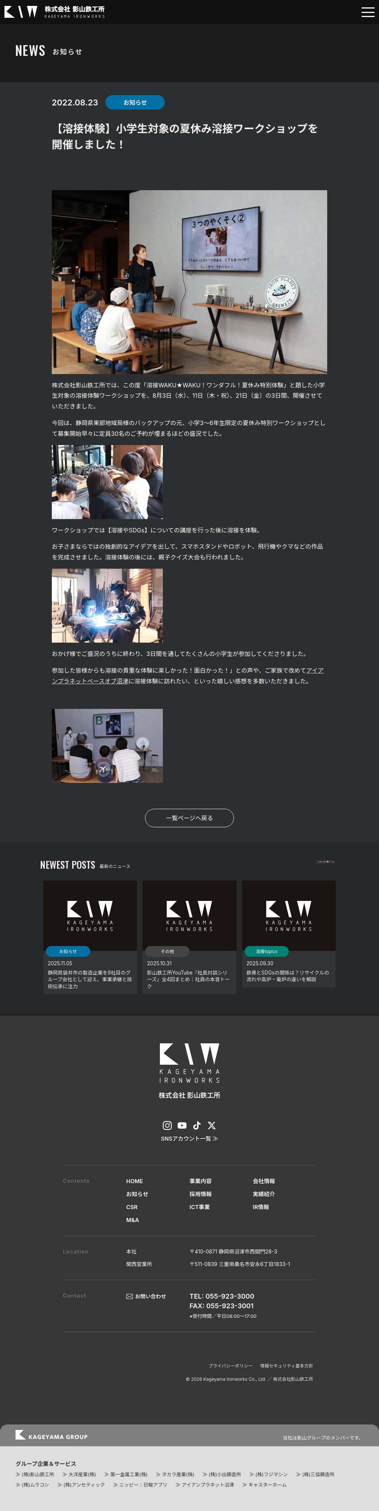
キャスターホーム (267, 1485)
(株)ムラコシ (35, 1485)
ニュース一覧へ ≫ (311, 865)
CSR (132, 1207)
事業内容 (201, 1181)
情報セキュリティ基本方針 (286, 1366)
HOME (134, 1181)
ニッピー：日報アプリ (143, 1485)
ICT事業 (200, 1207)
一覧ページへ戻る (189, 818)
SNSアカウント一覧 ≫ (189, 1138)
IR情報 (261, 1207)
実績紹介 (264, 1194)
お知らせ (137, 1194)
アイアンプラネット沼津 (208, 1485)
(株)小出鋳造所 (225, 1474)
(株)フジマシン (271, 1474)
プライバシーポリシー (230, 1366)
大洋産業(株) (82, 1474)
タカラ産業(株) (178, 1474)
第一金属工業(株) (128, 1474)
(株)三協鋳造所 (318, 1474)
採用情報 (201, 1194)
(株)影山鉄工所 (38, 1474)
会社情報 (264, 1181)
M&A (132, 1220)
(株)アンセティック (84, 1485)
